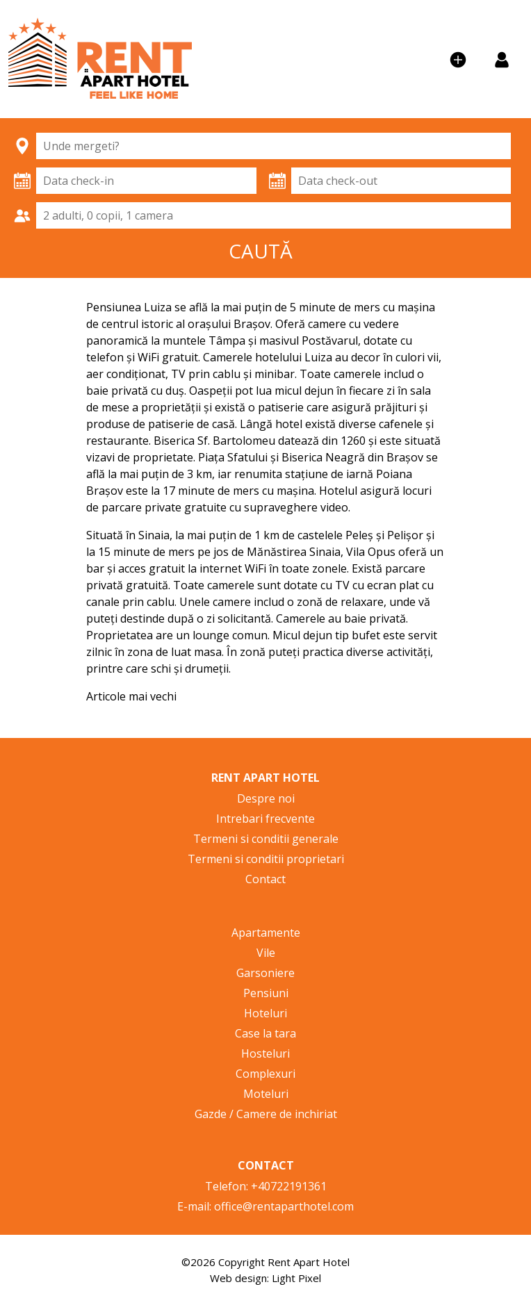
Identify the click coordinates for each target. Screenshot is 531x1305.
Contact (265, 879)
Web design (238, 1278)
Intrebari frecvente (265, 818)
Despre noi (266, 798)
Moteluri (265, 1093)
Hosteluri (265, 1053)
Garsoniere (265, 972)
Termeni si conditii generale (265, 838)
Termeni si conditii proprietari (266, 859)
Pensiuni (265, 993)
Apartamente (265, 932)
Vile (265, 952)
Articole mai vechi (131, 696)
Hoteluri (265, 1013)
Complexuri (265, 1073)
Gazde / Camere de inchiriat (266, 1114)
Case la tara (265, 1033)
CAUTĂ (261, 251)
